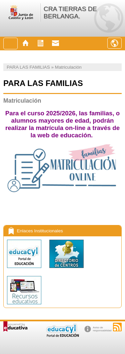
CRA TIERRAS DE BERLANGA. (70, 12)
